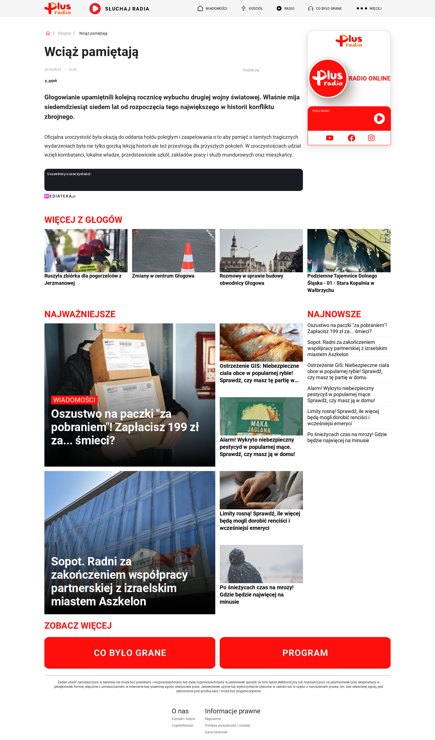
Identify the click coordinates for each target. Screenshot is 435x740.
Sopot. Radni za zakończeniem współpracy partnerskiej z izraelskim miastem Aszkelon (347, 348)
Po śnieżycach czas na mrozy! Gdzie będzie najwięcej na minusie (347, 437)
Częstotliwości (182, 726)
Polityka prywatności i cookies (227, 726)
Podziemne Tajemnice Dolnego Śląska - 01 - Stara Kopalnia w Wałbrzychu (342, 283)
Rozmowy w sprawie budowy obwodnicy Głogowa (251, 279)
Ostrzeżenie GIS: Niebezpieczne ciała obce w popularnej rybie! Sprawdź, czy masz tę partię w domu (348, 371)
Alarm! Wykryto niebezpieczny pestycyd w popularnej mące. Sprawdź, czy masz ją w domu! (341, 394)
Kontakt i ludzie (183, 719)
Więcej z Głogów (83, 220)
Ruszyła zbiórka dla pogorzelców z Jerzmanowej (83, 279)
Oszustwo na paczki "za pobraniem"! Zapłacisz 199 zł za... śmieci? (347, 328)
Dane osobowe (216, 732)
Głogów (64, 33)
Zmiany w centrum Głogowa (163, 276)
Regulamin (213, 719)
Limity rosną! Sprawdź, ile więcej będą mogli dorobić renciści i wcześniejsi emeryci (343, 417)
